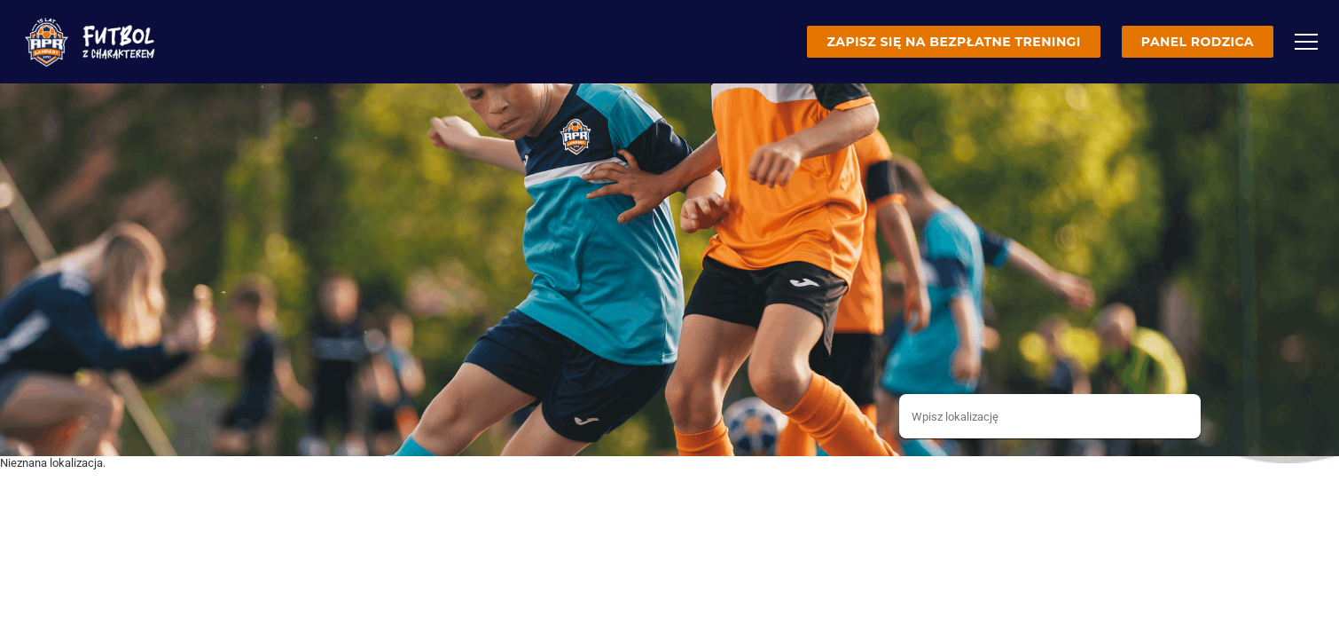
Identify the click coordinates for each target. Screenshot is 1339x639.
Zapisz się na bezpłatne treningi (953, 42)
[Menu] (1306, 42)
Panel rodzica (1197, 42)
